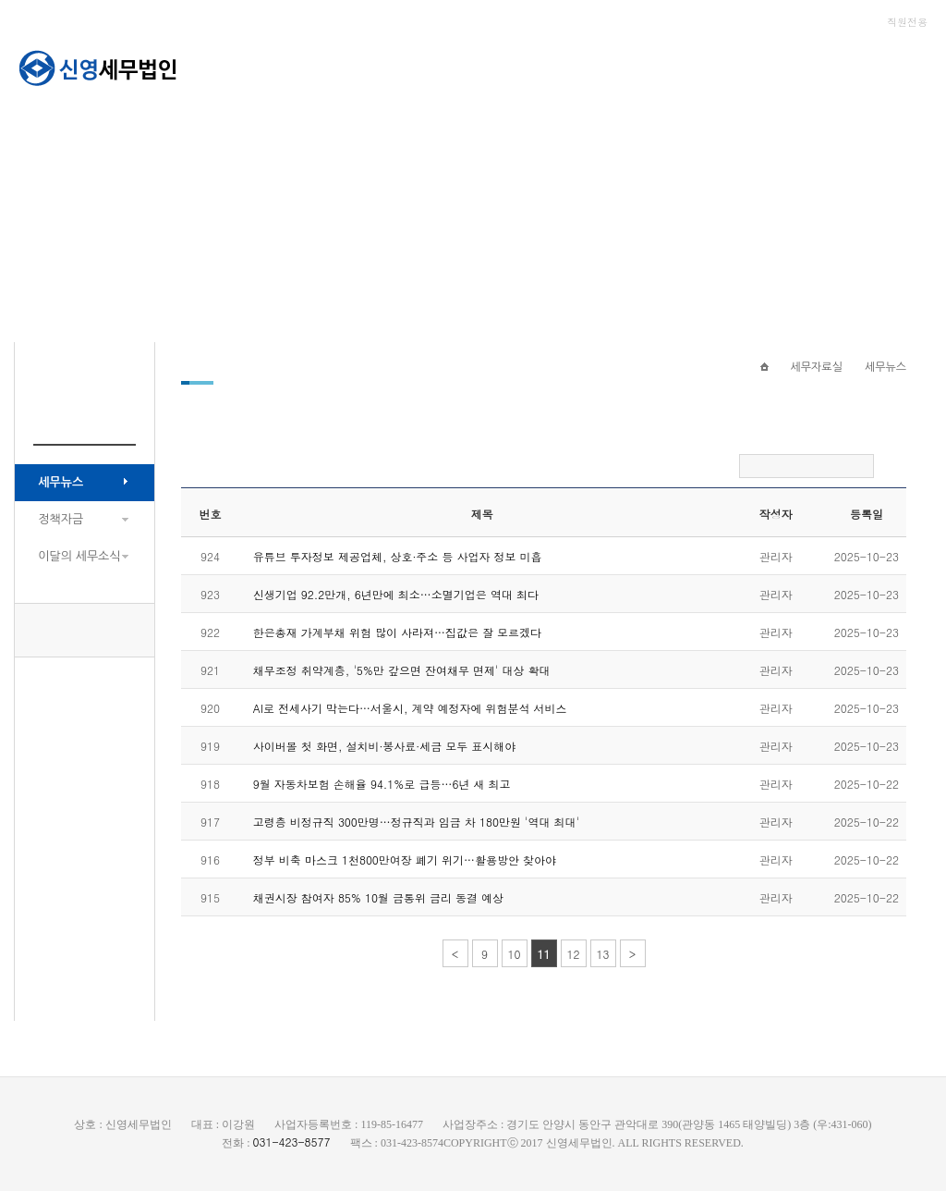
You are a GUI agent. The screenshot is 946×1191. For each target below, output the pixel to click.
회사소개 (373, 65)
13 (603, 954)
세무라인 (900, 65)
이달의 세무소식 (79, 556)
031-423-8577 (85, 630)
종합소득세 (796, 65)
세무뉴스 (60, 482)
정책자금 (60, 519)
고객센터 (692, 65)
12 (573, 954)
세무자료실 (588, 65)
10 (514, 954)
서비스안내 (477, 65)
